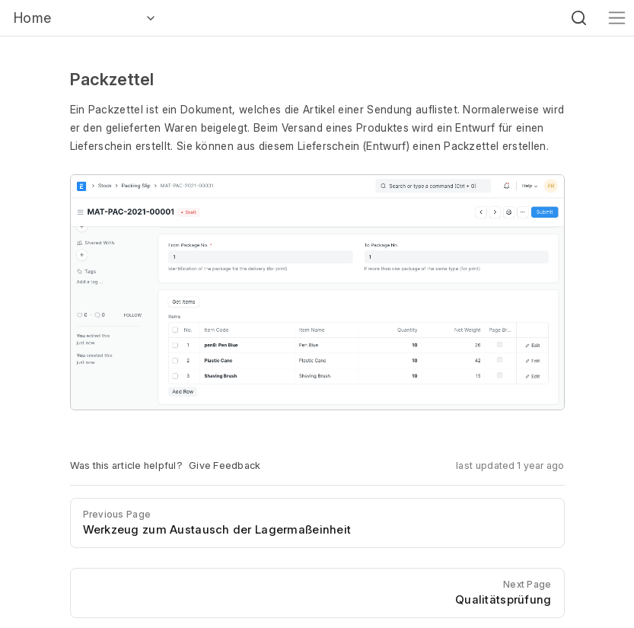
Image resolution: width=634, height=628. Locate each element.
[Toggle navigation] (617, 18)
